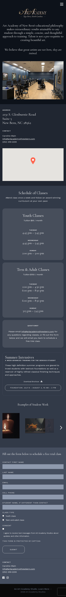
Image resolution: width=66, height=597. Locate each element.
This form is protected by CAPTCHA (21, 541)
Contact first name (13, 462)
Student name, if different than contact (25, 503)
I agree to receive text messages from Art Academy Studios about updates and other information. (30, 534)
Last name (8, 472)
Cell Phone (8, 493)
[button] (33, 161)
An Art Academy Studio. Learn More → (33, 589)
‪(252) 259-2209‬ (9, 142)
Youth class (11, 516)
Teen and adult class (15, 520)
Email (5, 483)
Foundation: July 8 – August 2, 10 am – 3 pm (33, 388)
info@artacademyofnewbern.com (18, 139)
